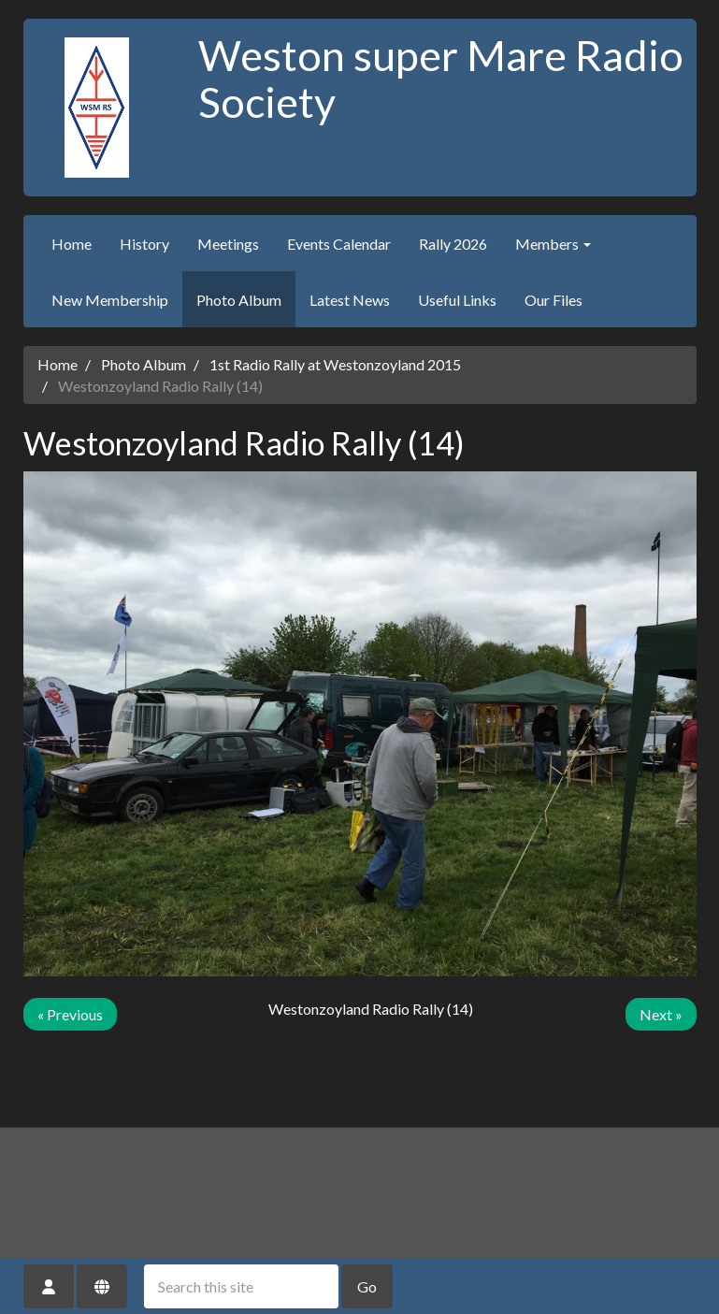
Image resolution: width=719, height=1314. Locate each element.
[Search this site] (241, 1286)
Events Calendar (339, 244)
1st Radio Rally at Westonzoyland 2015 (335, 364)
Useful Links (457, 300)
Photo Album (238, 300)
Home (71, 244)
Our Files (553, 300)
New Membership (109, 300)
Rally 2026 (453, 244)
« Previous (70, 1014)
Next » (661, 1014)
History (144, 244)
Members (553, 244)
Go (367, 1286)
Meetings (228, 244)
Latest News (349, 300)
